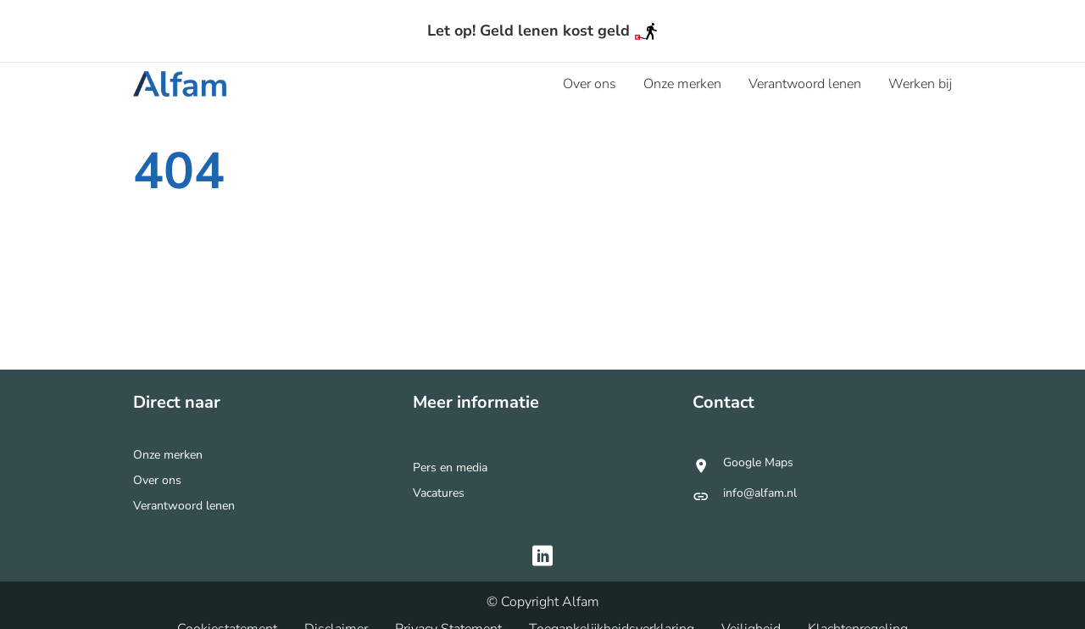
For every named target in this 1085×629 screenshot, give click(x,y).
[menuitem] (589, 84)
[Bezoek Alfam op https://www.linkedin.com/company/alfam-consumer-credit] (542, 557)
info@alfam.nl (760, 494)
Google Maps (758, 465)
